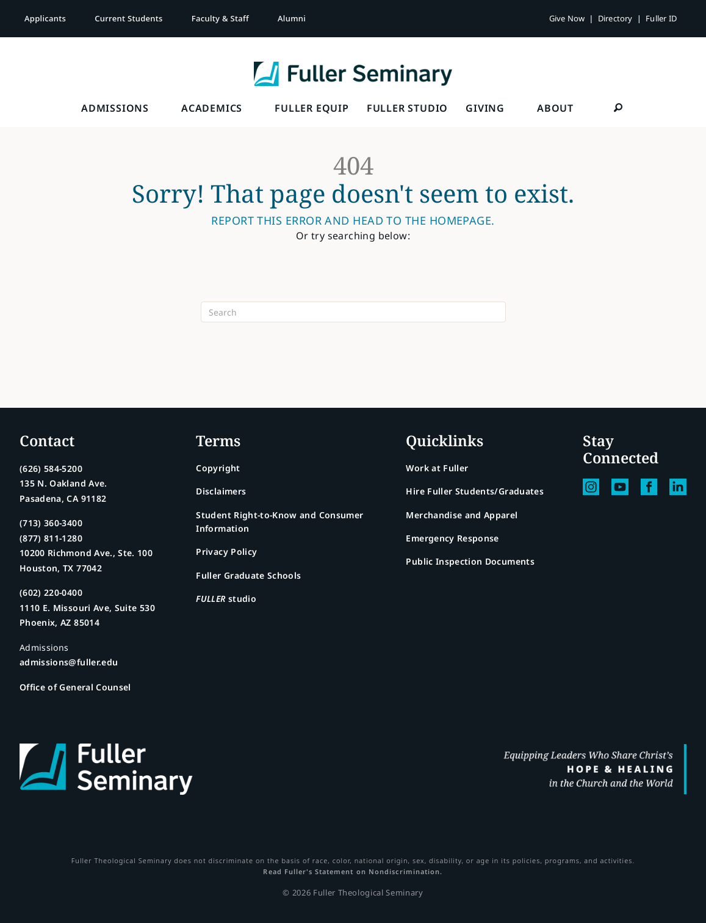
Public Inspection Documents (470, 561)
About (555, 108)
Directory (615, 18)
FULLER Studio (407, 108)
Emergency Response (452, 538)
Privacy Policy (226, 551)
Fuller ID (661, 18)
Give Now (567, 18)
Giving (485, 108)
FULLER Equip (312, 108)
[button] (618, 107)
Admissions (115, 108)
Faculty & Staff (220, 18)
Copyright (218, 468)
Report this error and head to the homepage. (352, 221)
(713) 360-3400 (51, 523)
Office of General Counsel (75, 687)
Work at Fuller (437, 468)
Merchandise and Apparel (461, 515)
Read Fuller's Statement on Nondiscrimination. (352, 871)
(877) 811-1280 (51, 538)
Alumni (292, 18)
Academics (211, 108)
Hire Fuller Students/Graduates (475, 491)
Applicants (45, 18)
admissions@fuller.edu (69, 662)
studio (226, 598)
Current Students (129, 18)
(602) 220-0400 (51, 592)
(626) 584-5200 (51, 468)
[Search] (353, 312)
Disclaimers (221, 491)
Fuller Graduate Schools (248, 575)
